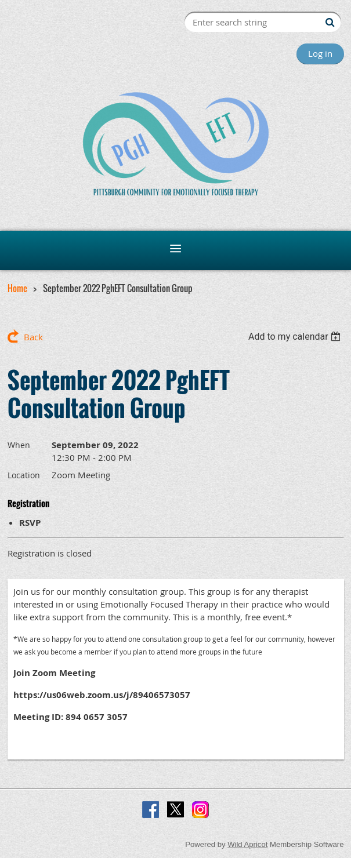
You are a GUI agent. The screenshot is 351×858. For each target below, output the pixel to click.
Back (33, 337)
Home (17, 288)
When (19, 444)
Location (24, 475)
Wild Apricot (247, 844)
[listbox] (296, 336)
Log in (320, 53)
